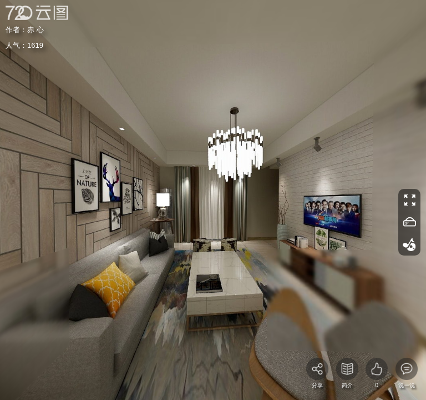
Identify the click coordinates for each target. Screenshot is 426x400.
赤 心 (35, 30)
